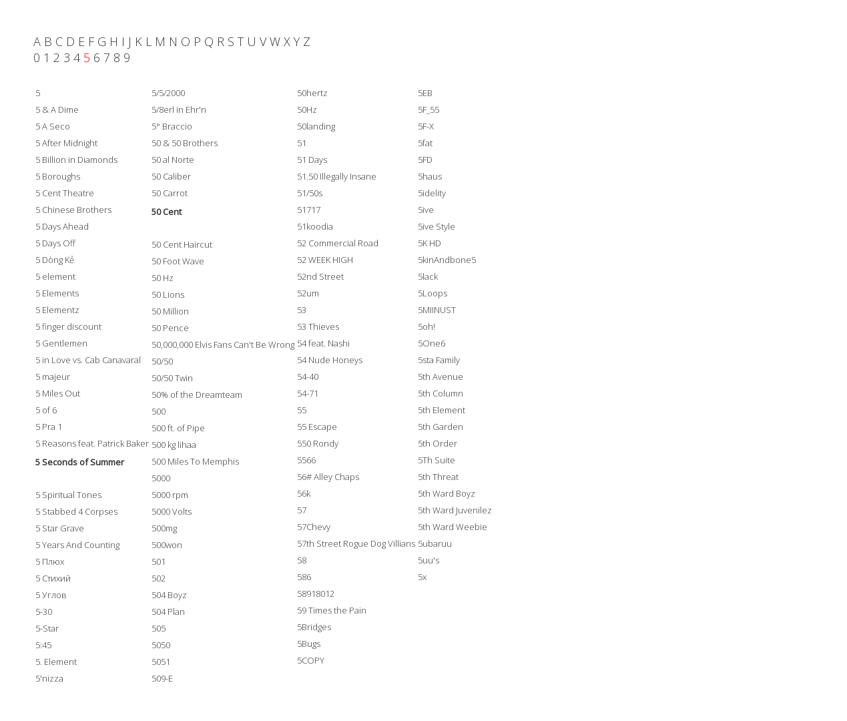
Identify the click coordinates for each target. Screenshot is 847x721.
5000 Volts (172, 511)
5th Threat (438, 477)
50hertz (312, 93)
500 (159, 411)
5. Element (56, 662)
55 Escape (317, 427)
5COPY (310, 660)
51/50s (309, 193)
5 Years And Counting (77, 545)
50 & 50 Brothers (185, 143)
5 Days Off (55, 243)
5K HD (429, 243)
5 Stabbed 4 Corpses (76, 511)
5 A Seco (52, 126)
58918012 (315, 593)
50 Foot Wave (178, 261)
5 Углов (51, 595)
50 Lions (168, 294)
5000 (161, 478)
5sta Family (439, 360)
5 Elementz (57, 310)
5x (422, 577)
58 (301, 560)
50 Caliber (171, 176)
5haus (430, 176)
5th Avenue (440, 377)
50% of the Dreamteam (197, 395)
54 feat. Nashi (323, 343)
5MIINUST (437, 310)
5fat (425, 143)
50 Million (170, 311)
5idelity (432, 193)
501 (159, 561)
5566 (306, 460)
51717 (308, 210)
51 (301, 143)
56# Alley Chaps (328, 477)
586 (304, 577)
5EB (425, 93)
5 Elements (57, 293)
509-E (162, 678)
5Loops (432, 293)
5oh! (426, 326)
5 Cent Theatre (64, 193)
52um (308, 293)
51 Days (312, 160)
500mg (164, 528)
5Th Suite (436, 460)
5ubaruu (435, 543)
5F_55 (428, 109)
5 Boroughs (57, 176)
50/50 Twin (172, 378)
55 (301, 410)
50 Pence (170, 328)
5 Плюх (49, 561)
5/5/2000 (168, 93)
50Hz (307, 109)
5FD (425, 160)
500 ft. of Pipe (178, 428)
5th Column (440, 393)
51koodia (315, 226)
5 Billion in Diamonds (76, 160)
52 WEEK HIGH (325, 260)
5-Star (47, 628)
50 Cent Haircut (182, 244)
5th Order (437, 443)
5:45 (43, 645)
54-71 (307, 393)
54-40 (307, 377)
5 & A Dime (57, 109)
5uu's (428, 560)
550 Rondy (317, 443)
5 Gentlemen (61, 343)
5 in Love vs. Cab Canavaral (88, 360)
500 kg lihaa (174, 445)
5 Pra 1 (48, 427)
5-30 (43, 612)
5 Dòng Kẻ (54, 260)
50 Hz (163, 278)
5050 (161, 645)
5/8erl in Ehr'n (179, 109)
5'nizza (49, 678)
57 (301, 510)
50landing (316, 126)
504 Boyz (169, 595)
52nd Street (320, 276)
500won (167, 545)
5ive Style (436, 226)
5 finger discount (68, 326)
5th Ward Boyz (446, 493)
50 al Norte (173, 160)
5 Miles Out (57, 393)
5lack (428, 276)
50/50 (162, 361)
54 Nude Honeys (329, 360)
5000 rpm (170, 495)
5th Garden (440, 427)
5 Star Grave (59, 528)
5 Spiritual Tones (68, 495)
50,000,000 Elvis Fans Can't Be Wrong (223, 344)
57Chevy (313, 527)
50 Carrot (170, 193)
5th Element (441, 410)
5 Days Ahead (62, 226)
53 (301, 310)
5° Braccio (172, 126)
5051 (161, 662)
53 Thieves (318, 326)
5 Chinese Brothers (73, 210)
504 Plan (168, 612)
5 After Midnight (66, 143)
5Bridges (314, 627)
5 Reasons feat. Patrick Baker (92, 443)
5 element (55, 276)
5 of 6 (46, 410)
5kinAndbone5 (447, 260)
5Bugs (308, 644)
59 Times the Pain (331, 610)
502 (159, 578)
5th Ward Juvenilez (455, 510)
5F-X (426, 126)
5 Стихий (53, 578)
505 (159, 628)
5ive (426, 210)
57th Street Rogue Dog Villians (356, 543)
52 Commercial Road (337, 243)
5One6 (431, 343)
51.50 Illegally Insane (336, 176)
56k (303, 493)
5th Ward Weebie (452, 527)
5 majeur (52, 377)
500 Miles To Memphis (195, 461)
